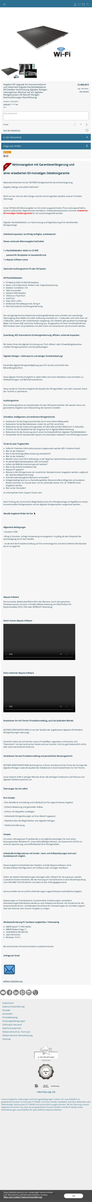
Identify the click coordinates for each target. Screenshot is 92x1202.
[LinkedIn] (16, 992)
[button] (4, 4)
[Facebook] (9, 992)
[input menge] (81, 124)
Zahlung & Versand (12, 1024)
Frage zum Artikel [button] (12, 146)
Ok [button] (73, 1195)
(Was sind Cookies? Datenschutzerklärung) (23, 1197)
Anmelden (75, 4)
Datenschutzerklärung (13, 1006)
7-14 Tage (10, 104)
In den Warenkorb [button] (12, 137)
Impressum (8, 1002)
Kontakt (6, 1010)
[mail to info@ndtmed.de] (3, 992)
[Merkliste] (79, 4)
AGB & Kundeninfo (11, 1028)
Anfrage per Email (11, 955)
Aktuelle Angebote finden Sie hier (19, 513)
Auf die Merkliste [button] (11, 130)
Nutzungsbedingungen (13, 1021)
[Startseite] (35, 992)
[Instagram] (29, 992)
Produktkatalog (10, 1017)
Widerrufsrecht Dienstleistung (17, 1035)
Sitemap (6, 1039)
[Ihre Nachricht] (46, 115)
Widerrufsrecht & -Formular (16, 1031)
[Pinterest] (22, 992)
